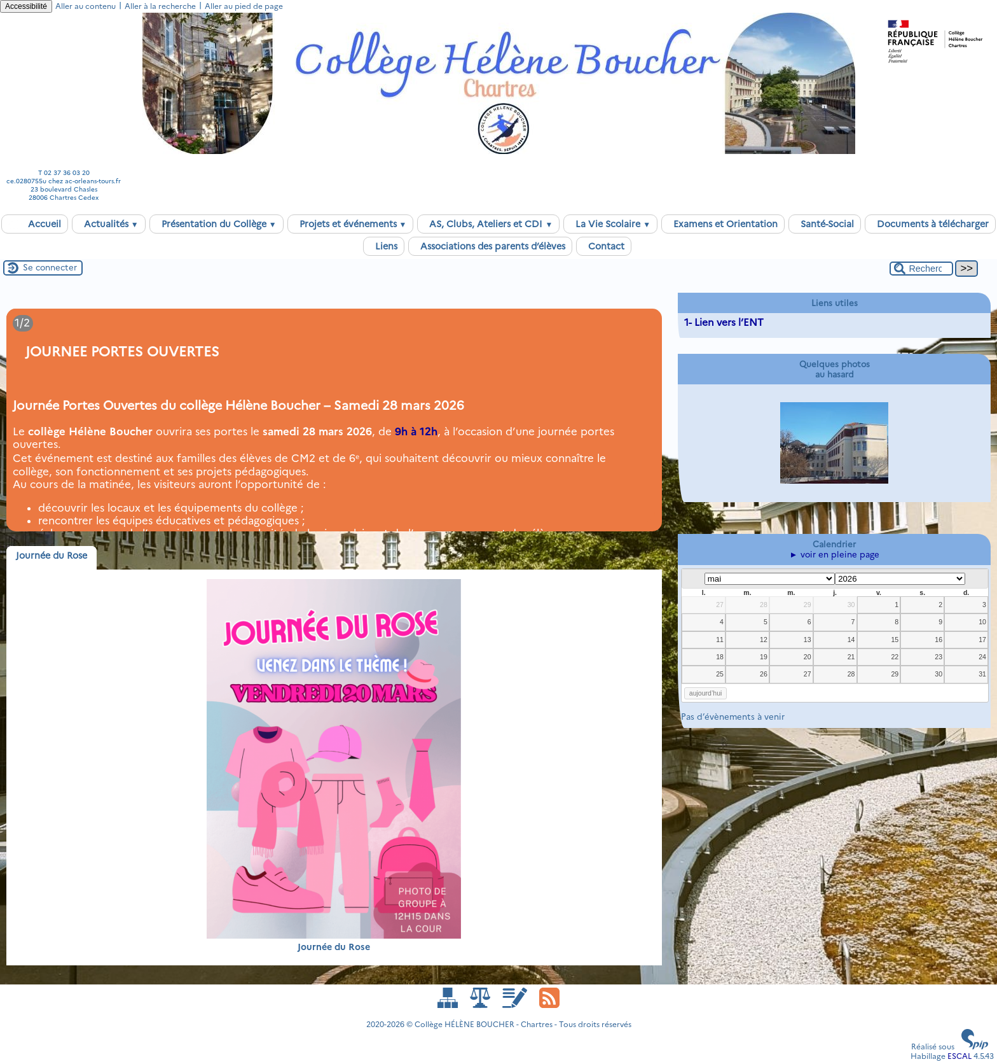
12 (763, 639)
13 (807, 639)
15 (894, 639)
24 (982, 657)
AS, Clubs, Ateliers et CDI (488, 224)
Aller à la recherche (160, 6)
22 (894, 657)
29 (807, 604)
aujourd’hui (705, 693)
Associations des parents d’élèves (490, 246)
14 (851, 639)
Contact (603, 246)
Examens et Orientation (723, 224)
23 (938, 657)
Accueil (34, 224)
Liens (383, 246)
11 (720, 639)
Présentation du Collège (216, 224)
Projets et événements (350, 224)
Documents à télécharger (930, 224)
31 (982, 674)
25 (720, 674)
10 (982, 622)
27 (720, 604)
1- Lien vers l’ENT (724, 322)
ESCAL (959, 1056)
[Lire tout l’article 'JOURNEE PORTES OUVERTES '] (334, 420)
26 (763, 674)
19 (763, 657)
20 (807, 657)
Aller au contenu (85, 6)
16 (938, 639)
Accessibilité (26, 6)
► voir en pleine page (834, 554)
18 (720, 657)
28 (763, 604)
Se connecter (50, 267)
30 (851, 604)
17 (982, 639)
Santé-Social (824, 224)
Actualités (109, 224)
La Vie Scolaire (610, 224)
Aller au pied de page (244, 6)
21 (851, 657)
